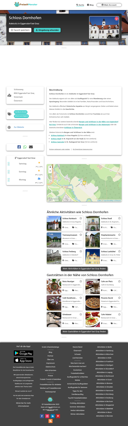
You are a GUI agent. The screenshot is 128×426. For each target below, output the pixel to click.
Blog (92, 5)
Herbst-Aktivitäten (77, 410)
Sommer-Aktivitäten (77, 406)
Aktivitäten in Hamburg (104, 350)
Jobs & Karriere (50, 370)
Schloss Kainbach (58, 135)
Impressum (50, 363)
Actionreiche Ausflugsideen (77, 383)
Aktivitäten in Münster (104, 416)
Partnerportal (50, 391)
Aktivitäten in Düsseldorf (104, 368)
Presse (50, 375)
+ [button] (50, 167)
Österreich (78, 350)
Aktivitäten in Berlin (104, 347)
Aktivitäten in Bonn (104, 412)
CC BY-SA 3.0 (114, 38)
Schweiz (77, 354)
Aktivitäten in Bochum (104, 401)
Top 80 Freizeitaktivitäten (77, 398)
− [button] (50, 171)
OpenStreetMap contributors (112, 200)
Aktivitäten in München (104, 354)
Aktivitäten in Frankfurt (104, 361)
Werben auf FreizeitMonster (50, 388)
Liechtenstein (77, 358)
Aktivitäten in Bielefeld (104, 408)
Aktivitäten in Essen (104, 379)
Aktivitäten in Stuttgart (104, 365)
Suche (81, 5)
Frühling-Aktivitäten (77, 403)
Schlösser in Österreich (73, 127)
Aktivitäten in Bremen (104, 383)
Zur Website (19, 127)
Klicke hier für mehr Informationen (23, 405)
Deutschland (77, 347)
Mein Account (110, 5)
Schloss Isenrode (57, 142)
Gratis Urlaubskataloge (50, 347)
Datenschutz (50, 366)
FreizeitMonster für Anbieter (50, 384)
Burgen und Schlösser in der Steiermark (94, 124)
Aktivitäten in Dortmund (104, 376)
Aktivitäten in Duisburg (104, 397)
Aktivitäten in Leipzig (104, 372)
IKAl (109, 38)
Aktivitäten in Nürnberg (104, 394)
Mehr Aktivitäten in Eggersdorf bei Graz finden (84, 268)
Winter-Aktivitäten (77, 414)
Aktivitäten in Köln (104, 358)
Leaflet (99, 200)
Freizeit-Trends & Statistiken (50, 379)
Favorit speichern (20, 30)
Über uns (50, 359)
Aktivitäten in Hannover (104, 390)
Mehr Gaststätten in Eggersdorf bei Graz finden (84, 331)
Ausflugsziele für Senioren (77, 387)
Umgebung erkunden (48, 30)
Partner (50, 356)
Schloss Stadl (56, 138)
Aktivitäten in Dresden (104, 387)
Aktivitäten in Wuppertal (104, 405)
